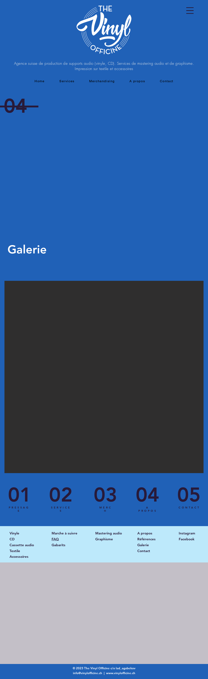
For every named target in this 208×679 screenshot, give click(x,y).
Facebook (186, 539)
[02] (61, 495)
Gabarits (58, 545)
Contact (143, 551)
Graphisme (104, 539)
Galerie (143, 545)
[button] (190, 10)
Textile (15, 551)
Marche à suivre (64, 533)
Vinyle (14, 533)
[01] (19, 495)
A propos (144, 533)
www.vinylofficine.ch (120, 673)
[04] (147, 495)
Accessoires (19, 557)
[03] (105, 495)
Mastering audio (108, 533)
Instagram (187, 533)
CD (12, 539)
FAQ (55, 539)
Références (146, 539)
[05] (189, 495)
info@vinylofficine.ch (88, 673)
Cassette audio (22, 545)
